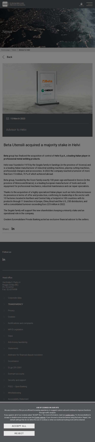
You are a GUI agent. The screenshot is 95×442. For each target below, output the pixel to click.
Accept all (19, 426)
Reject (19, 433)
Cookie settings (40, 417)
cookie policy (69, 415)
